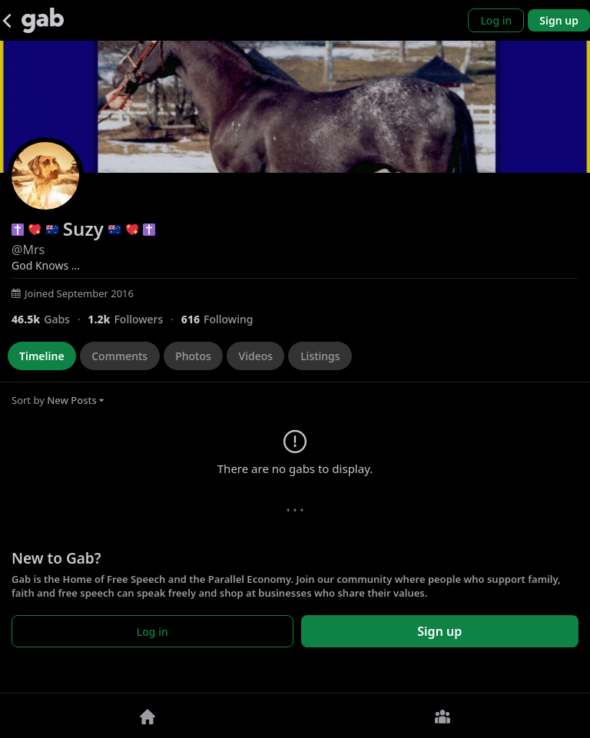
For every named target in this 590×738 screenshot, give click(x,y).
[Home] (147, 715)
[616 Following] (223, 319)
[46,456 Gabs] (50, 319)
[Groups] (442, 715)
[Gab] (43, 20)
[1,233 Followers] (134, 319)
